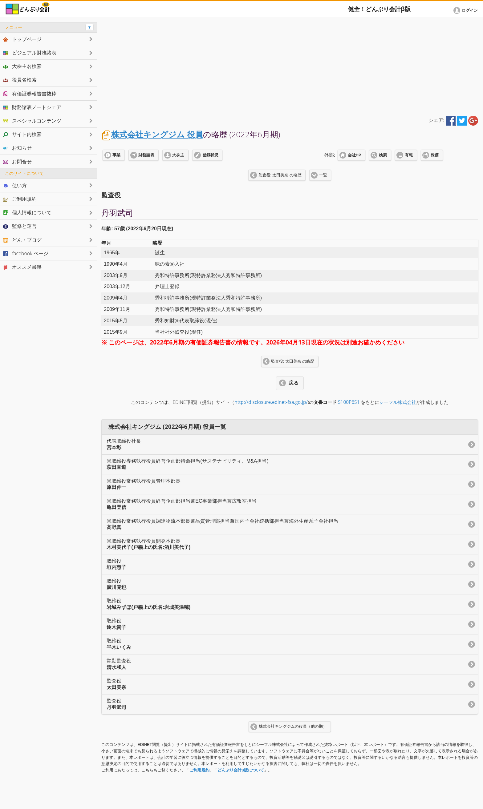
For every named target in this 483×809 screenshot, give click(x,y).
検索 (383, 155)
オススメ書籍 (22, 267)
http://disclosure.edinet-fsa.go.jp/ (271, 402)
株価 (435, 155)
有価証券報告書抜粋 (29, 93)
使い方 (15, 185)
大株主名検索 (22, 66)
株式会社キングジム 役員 (157, 134)
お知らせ (17, 147)
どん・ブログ (22, 239)
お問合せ (17, 161)
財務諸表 (146, 155)
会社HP (354, 155)
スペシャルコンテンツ (32, 120)
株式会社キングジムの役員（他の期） (293, 726)
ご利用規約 (199, 770)
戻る (293, 382)
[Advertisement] (290, 65)
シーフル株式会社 (397, 402)
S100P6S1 (348, 402)
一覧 (323, 175)
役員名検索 (20, 79)
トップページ (22, 39)
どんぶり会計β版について (240, 770)
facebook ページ (25, 253)
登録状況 (210, 155)
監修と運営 (20, 226)
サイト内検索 (22, 134)
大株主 (178, 155)
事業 (116, 155)
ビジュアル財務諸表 (29, 52)
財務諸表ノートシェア (32, 107)
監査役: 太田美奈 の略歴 (280, 175)
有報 (409, 155)
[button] (466, 10)
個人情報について (27, 212)
